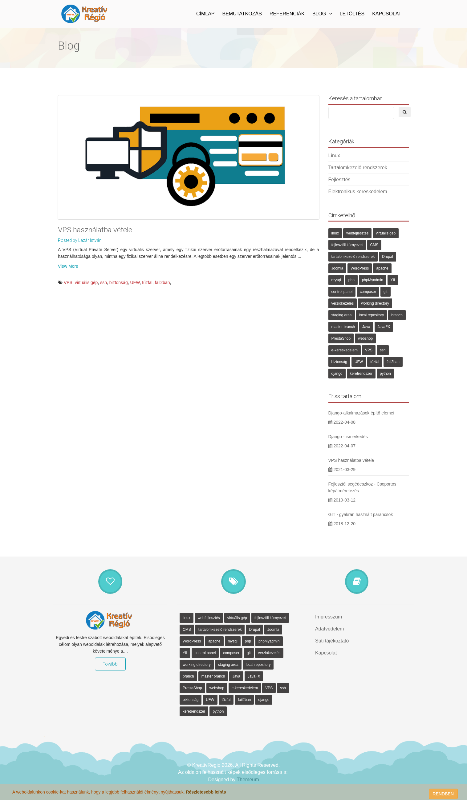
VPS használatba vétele (95, 230)
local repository (371, 315)
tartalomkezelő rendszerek (353, 256)
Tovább (110, 664)
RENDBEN (443, 793)
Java (366, 327)
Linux (334, 155)
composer (368, 292)
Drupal (387, 256)
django (337, 373)
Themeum (248, 779)
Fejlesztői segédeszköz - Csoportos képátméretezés (362, 487)
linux (335, 233)
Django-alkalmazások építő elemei (361, 412)
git (386, 292)
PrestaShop (341, 338)
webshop (365, 338)
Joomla (337, 268)
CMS (374, 245)
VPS (68, 282)
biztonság (118, 282)
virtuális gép (86, 282)
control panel (342, 292)
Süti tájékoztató (332, 640)
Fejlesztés (339, 179)
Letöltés (352, 13)
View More (68, 266)
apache (382, 268)
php (351, 280)
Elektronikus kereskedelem (357, 191)
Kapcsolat (386, 13)
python (385, 373)
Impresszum (328, 616)
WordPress (360, 268)
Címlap (205, 13)
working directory (375, 303)
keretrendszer (361, 373)
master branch (343, 327)
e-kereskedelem (344, 350)
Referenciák (287, 13)
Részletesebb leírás (206, 792)
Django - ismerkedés (348, 436)
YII (393, 280)
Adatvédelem (329, 628)
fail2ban (162, 282)
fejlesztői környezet (347, 245)
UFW (135, 282)
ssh (103, 282)
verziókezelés (342, 303)
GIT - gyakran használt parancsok (360, 514)
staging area (341, 315)
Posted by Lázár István (80, 240)
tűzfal (147, 282)
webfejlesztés (357, 233)
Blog (322, 13)
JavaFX (384, 327)
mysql (336, 280)
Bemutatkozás (242, 13)
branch (397, 315)
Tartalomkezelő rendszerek (357, 167)
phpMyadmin (372, 280)
